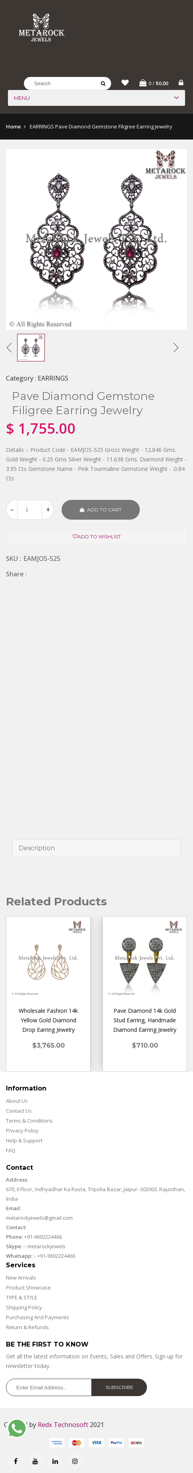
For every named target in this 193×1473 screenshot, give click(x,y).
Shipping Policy (24, 1309)
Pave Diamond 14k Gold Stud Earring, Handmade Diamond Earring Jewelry (144, 1022)
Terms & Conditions (29, 1123)
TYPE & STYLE (21, 1299)
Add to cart (101, 512)
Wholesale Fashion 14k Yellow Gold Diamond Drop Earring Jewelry (48, 1022)
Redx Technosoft (63, 1427)
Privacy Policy (22, 1132)
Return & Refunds (27, 1329)
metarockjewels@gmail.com (39, 1220)
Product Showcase (28, 1289)
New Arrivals (21, 1280)
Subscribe (119, 1390)
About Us (17, 1103)
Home (13, 128)
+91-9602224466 (43, 1239)
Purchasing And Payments (37, 1319)
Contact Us (19, 1113)
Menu (22, 100)
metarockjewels (46, 1248)
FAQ (10, 1152)
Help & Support (24, 1142)
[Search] (67, 85)
